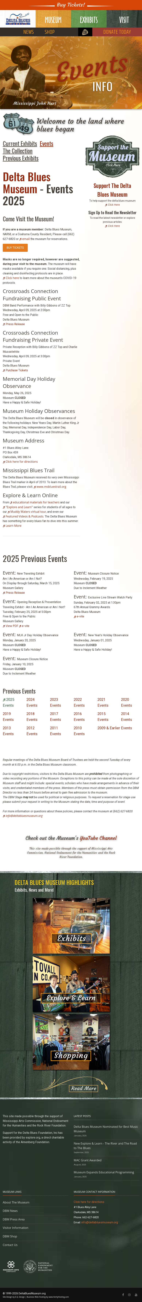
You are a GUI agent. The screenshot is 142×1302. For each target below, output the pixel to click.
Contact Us (10, 1245)
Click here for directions (21, 462)
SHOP (50, 32)
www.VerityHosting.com (59, 1297)
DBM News (10, 1211)
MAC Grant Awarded (87, 1160)
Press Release (15, 324)
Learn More (13, 526)
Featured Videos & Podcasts (24, 516)
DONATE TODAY (117, 32)
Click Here (114, 204)
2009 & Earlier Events (114, 728)
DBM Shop (10, 1236)
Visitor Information (15, 1228)
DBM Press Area (14, 1219)
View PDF (12, 626)
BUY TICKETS (15, 247)
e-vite (25, 626)
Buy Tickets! (71, 5)
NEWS (28, 32)
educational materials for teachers (36, 502)
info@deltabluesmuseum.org (24, 816)
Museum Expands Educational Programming (104, 1172)
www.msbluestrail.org (51, 487)
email (26, 239)
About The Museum (16, 1202)
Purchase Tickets (17, 370)
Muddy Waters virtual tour (28, 512)
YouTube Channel (98, 838)
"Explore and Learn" (19, 507)
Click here (12, 278)
